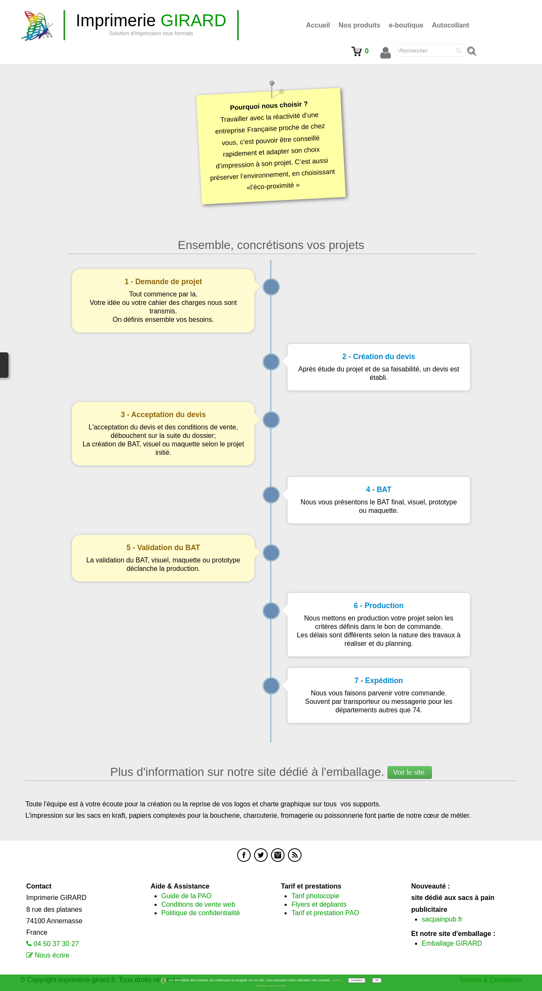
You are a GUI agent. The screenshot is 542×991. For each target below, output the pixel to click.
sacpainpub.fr (442, 919)
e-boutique (406, 25)
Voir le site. (409, 772)
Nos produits (360, 25)
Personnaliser (356, 980)
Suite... (338, 980)
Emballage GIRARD (452, 943)
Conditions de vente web (198, 904)
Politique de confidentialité (200, 912)
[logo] (151, 25)
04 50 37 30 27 (56, 943)
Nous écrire (52, 955)
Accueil (318, 25)
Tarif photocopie (315, 896)
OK (377, 980)
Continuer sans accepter (271, 985)
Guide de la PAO (186, 896)
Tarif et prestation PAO (325, 912)
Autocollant (450, 25)
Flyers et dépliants (318, 904)
